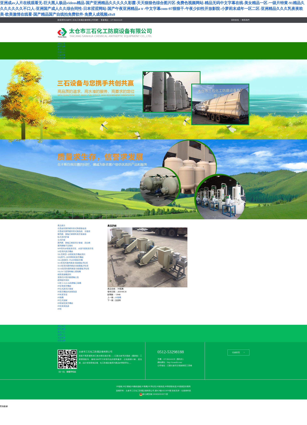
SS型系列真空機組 (65, 251)
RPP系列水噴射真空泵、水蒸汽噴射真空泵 (76, 248)
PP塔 (60, 309)
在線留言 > (238, 352)
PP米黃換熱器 (63, 306)
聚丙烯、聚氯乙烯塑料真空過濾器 (72, 234)
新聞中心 (61, 52)
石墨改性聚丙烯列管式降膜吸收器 (72, 228)
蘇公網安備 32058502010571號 (153, 394)
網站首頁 (61, 44)
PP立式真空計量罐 (65, 289)
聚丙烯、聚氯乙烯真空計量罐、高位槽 (74, 243)
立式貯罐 (61, 240)
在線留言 (61, 55)
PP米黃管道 (62, 294)
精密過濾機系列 (64, 274)
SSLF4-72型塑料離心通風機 (69, 271)
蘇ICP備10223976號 (163, 391)
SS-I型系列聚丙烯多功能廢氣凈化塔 (73, 263)
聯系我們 (245, 20)
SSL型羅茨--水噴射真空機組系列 (71, 254)
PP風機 (60, 297)
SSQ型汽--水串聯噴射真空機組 (70, 257)
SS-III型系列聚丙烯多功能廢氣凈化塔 (73, 269)
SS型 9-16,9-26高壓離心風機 (69, 283)
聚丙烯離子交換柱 (65, 246)
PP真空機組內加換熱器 (67, 292)
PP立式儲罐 (62, 300)
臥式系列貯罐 (63, 237)
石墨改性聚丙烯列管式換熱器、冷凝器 (74, 231)
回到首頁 (235, 20)
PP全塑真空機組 (64, 286)
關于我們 (61, 46)
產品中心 (61, 49)
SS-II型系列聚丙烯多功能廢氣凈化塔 (73, 266)
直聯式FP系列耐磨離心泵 (68, 277)
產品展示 (61, 225)
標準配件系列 (63, 280)
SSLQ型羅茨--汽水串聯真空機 (70, 260)
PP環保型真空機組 (65, 303)
